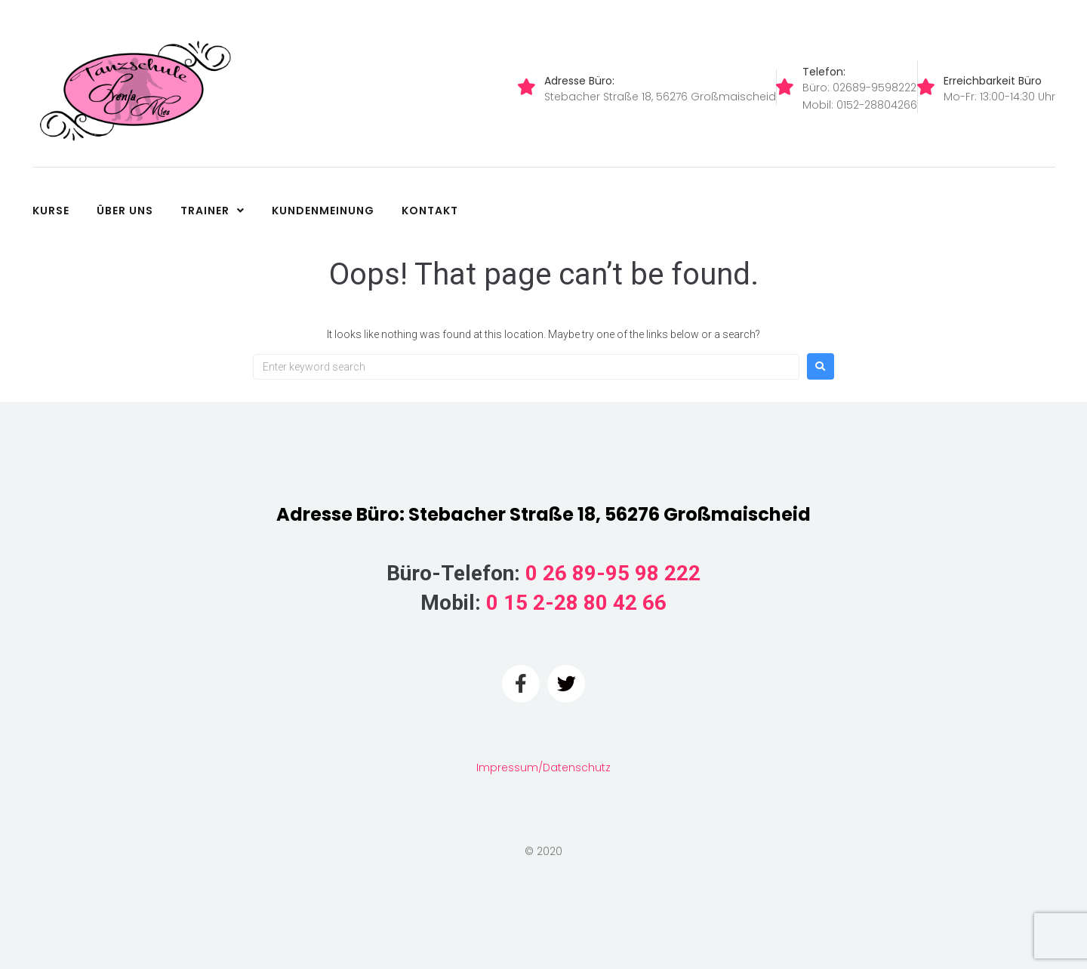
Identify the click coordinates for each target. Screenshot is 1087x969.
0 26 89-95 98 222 (613, 573)
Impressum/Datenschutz (543, 767)
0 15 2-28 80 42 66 (576, 602)
